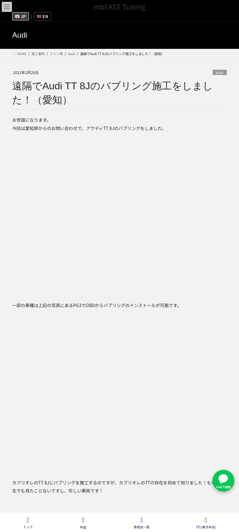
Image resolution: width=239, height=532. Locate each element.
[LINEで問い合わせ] (223, 481)
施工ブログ (168, 499)
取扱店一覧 (137, 499)
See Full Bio (81, 416)
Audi (219, 72)
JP (20, 16)
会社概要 (108, 499)
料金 (83, 523)
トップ (28, 523)
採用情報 (82, 499)
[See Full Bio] (100, 416)
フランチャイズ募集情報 (40, 499)
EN (42, 16)
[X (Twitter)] (69, 428)
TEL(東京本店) (206, 523)
